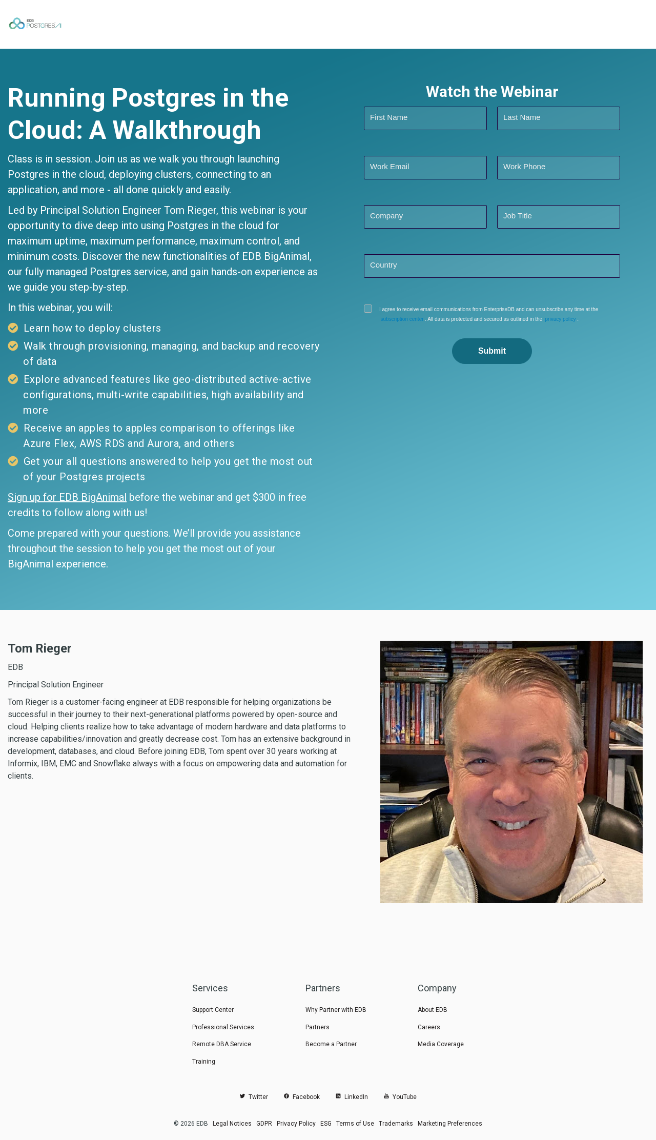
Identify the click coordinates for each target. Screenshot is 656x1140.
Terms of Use (355, 1123)
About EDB (432, 1009)
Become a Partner (331, 1044)
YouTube (400, 1097)
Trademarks (396, 1123)
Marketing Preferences (450, 1123)
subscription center (400, 319)
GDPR (264, 1123)
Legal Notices (232, 1123)
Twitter (253, 1097)
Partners (317, 1027)
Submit (492, 351)
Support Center (213, 1009)
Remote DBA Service (221, 1044)
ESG (326, 1123)
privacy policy (556, 319)
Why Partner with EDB (335, 1009)
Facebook (301, 1097)
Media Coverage (441, 1044)
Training (203, 1061)
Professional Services (223, 1027)
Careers (429, 1027)
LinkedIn (351, 1097)
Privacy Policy (296, 1123)
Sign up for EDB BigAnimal (67, 497)
